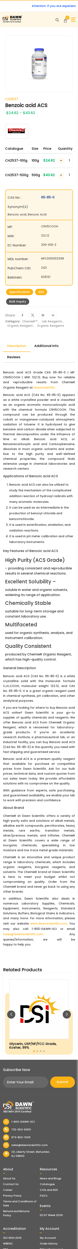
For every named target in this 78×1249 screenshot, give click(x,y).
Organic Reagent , (21, 326)
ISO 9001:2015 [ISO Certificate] (12, 1238)
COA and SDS (49, 1190)
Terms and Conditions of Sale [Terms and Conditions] (20, 1203)
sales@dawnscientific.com (25, 1145)
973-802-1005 (16, 1137)
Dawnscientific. (44, 387)
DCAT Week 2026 (51, 1215)
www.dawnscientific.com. (49, 923)
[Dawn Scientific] (12, 22)
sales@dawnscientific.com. (23, 934)
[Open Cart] (65, 20)
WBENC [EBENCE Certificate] (8, 1244)
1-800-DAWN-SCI (19, 1122)
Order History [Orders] (49, 1244)
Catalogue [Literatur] (47, 1184)
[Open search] (57, 20)
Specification (19, 292)
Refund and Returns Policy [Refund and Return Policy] (16, 1213)
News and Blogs (50, 1178)
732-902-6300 (17, 1130)
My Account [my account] (48, 1238)
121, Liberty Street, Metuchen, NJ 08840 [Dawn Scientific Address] (26, 1154)
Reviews (13, 357)
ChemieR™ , (31, 321)
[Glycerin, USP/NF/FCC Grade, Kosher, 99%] (39, 1015)
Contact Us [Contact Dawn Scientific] (11, 1184)
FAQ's (43, 1196)
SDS (41, 292)
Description (16, 345)
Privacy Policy (12, 1196)
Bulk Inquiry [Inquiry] (17, 301)
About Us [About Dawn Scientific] (9, 1178)
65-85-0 (48, 197)
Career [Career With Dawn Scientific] (7, 1190)
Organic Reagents (50, 326)
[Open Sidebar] (73, 20)
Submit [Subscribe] (62, 1082)
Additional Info (46, 345)
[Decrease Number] (61, 161)
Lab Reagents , (53, 321)
